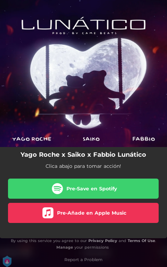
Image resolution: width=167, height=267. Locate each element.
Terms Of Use (141, 240)
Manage (64, 247)
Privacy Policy (102, 240)
